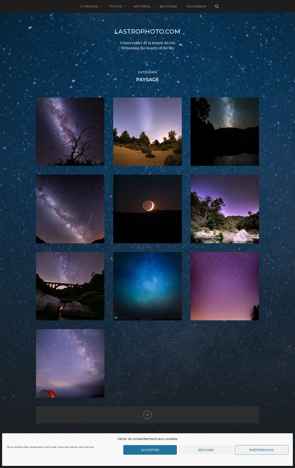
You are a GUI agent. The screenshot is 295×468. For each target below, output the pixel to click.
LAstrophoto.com (147, 31)
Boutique (168, 6)
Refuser (206, 450)
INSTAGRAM (196, 6)
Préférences (261, 450)
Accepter (150, 450)
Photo (116, 6)
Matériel (142, 6)
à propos (89, 6)
